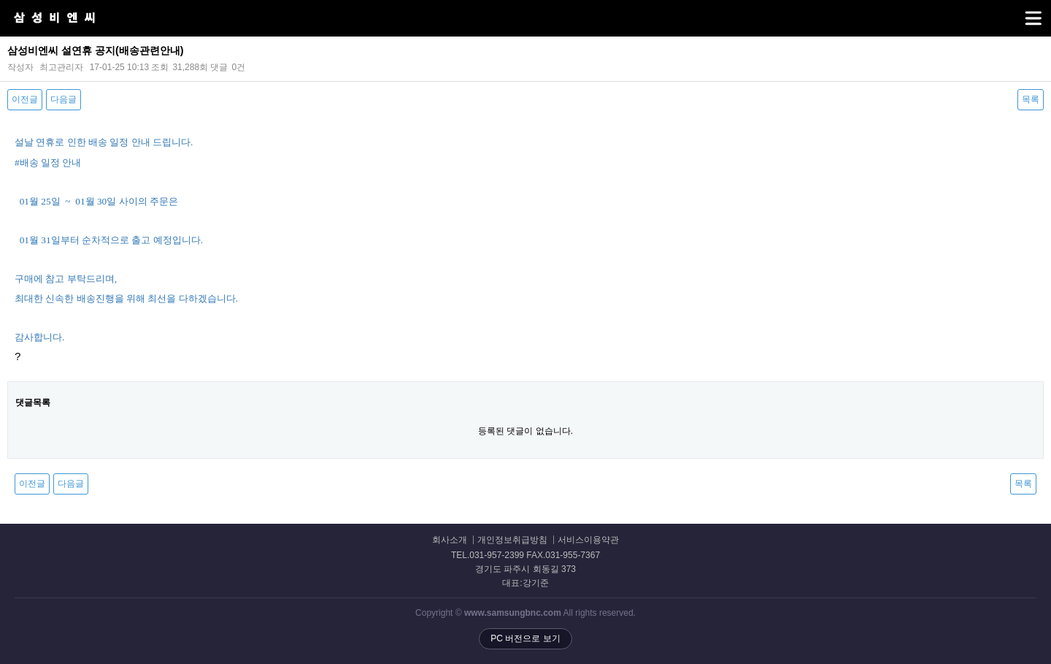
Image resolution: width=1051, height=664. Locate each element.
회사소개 (449, 540)
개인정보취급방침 (512, 540)
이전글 (25, 99)
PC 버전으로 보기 (525, 638)
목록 (1030, 99)
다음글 (63, 99)
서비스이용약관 (588, 540)
